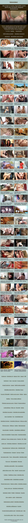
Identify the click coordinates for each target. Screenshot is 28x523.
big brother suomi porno (17, 36)
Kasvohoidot (19, 31)
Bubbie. (12, 31)
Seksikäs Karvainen (19, 33)
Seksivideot (14, 2)
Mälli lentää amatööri (8, 33)
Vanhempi (7, 36)
